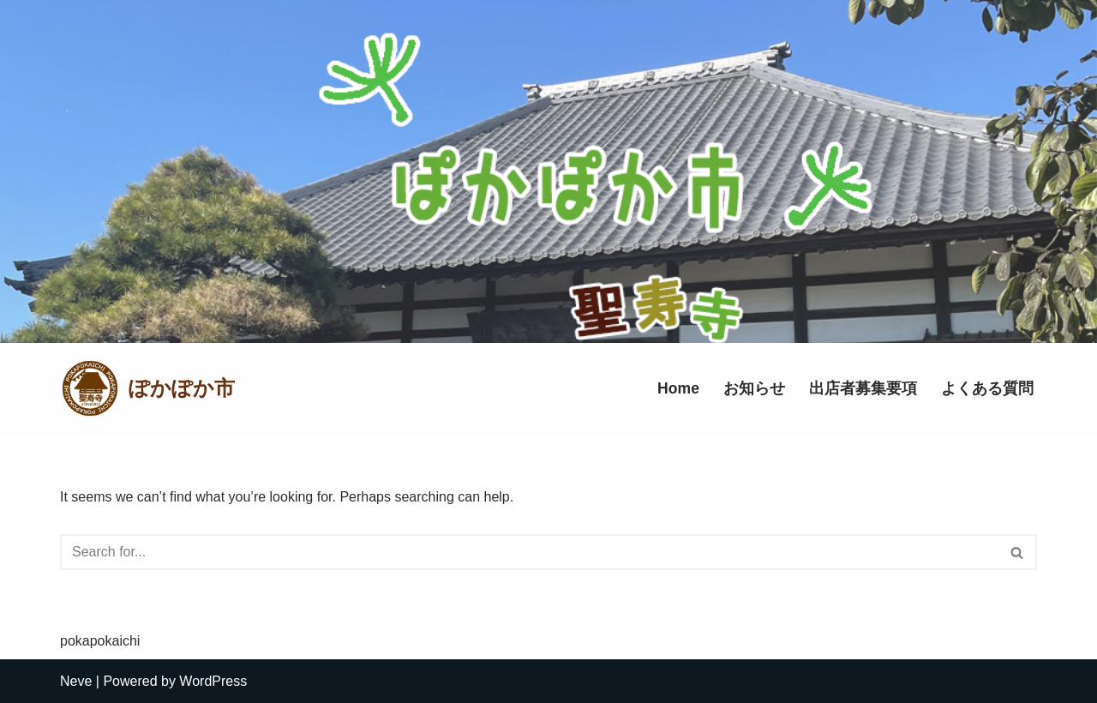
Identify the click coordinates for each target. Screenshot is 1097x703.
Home (678, 388)
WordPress (213, 681)
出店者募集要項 (863, 388)
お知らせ (754, 388)
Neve (76, 681)
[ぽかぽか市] (147, 388)
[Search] (529, 552)
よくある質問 (987, 388)
